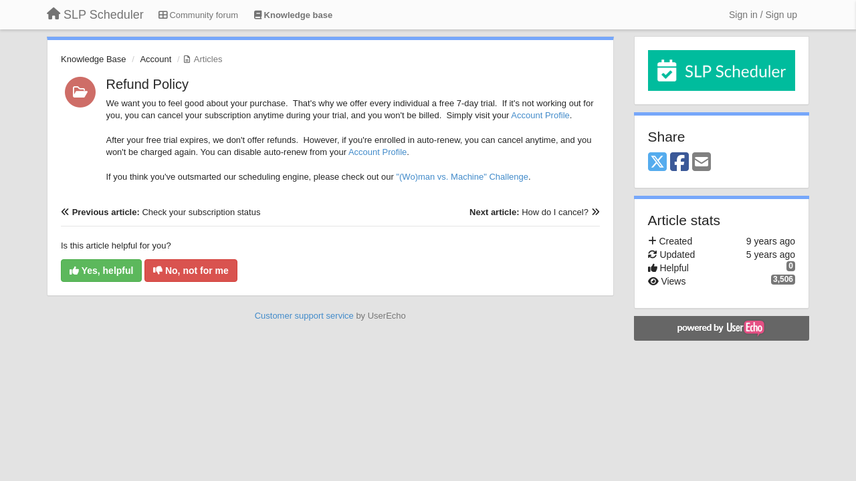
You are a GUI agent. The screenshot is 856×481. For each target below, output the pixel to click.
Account (155, 59)
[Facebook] (679, 162)
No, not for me (191, 270)
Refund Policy (147, 84)
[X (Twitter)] (657, 162)
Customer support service (304, 316)
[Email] (701, 162)
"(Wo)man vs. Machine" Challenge (462, 177)
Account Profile (540, 115)
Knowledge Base (93, 59)
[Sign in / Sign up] (763, 14)
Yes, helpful (101, 270)
